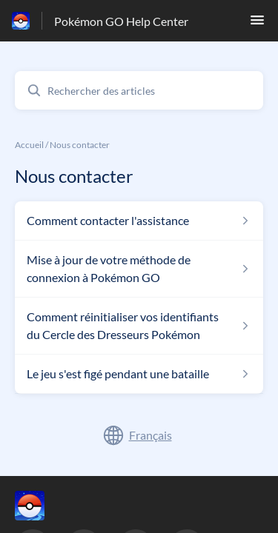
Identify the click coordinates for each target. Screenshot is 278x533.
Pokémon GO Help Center (121, 21)
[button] (257, 24)
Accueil (29, 144)
